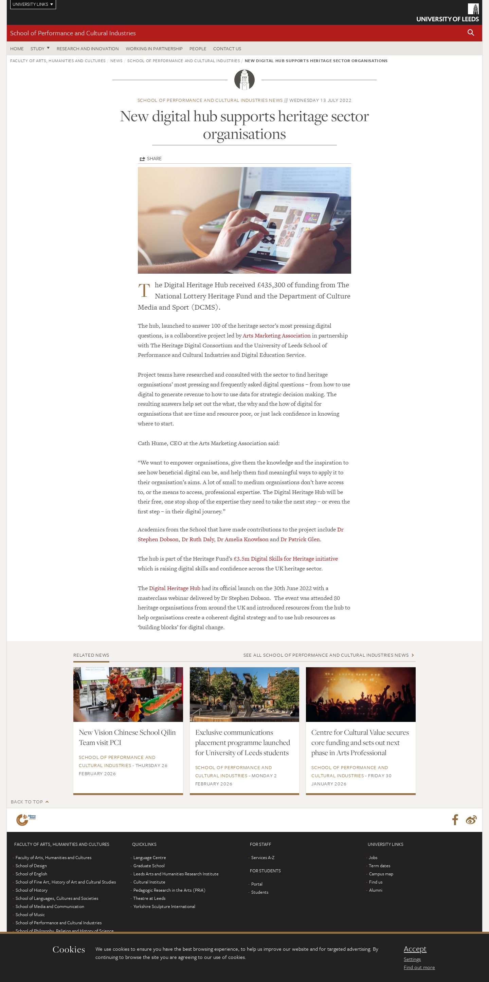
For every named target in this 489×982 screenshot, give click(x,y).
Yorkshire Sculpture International (164, 906)
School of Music (30, 914)
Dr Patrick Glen (300, 539)
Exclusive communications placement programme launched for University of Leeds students (242, 742)
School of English (31, 873)
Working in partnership (154, 48)
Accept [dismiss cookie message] (415, 949)
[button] (471, 33)
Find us (375, 881)
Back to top (27, 801)
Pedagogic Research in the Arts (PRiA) (169, 890)
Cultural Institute (149, 881)
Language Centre (149, 857)
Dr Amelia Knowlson (243, 539)
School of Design (31, 865)
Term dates (379, 865)
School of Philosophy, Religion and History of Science (65, 930)
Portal (256, 883)
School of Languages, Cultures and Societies (57, 898)
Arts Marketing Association (277, 335)
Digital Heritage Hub (174, 588)
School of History (32, 890)
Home (17, 48)
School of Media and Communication (50, 906)
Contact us (227, 48)
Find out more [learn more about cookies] (419, 967)
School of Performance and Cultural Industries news (210, 100)
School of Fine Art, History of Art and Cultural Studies (66, 881)
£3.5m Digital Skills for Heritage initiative (286, 558)
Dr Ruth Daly (198, 539)
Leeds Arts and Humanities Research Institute (176, 873)
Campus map (381, 873)
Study (37, 48)
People (197, 48)
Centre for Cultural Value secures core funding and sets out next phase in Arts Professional (360, 742)
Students (259, 892)
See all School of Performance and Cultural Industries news (326, 654)
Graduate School (149, 865)
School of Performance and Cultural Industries (73, 32)
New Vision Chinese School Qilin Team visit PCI (127, 737)
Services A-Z (262, 857)
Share (154, 158)
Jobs (373, 857)
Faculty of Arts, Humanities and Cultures (58, 60)
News (116, 60)
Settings (412, 959)
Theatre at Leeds (149, 898)
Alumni (375, 890)
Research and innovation (88, 48)
